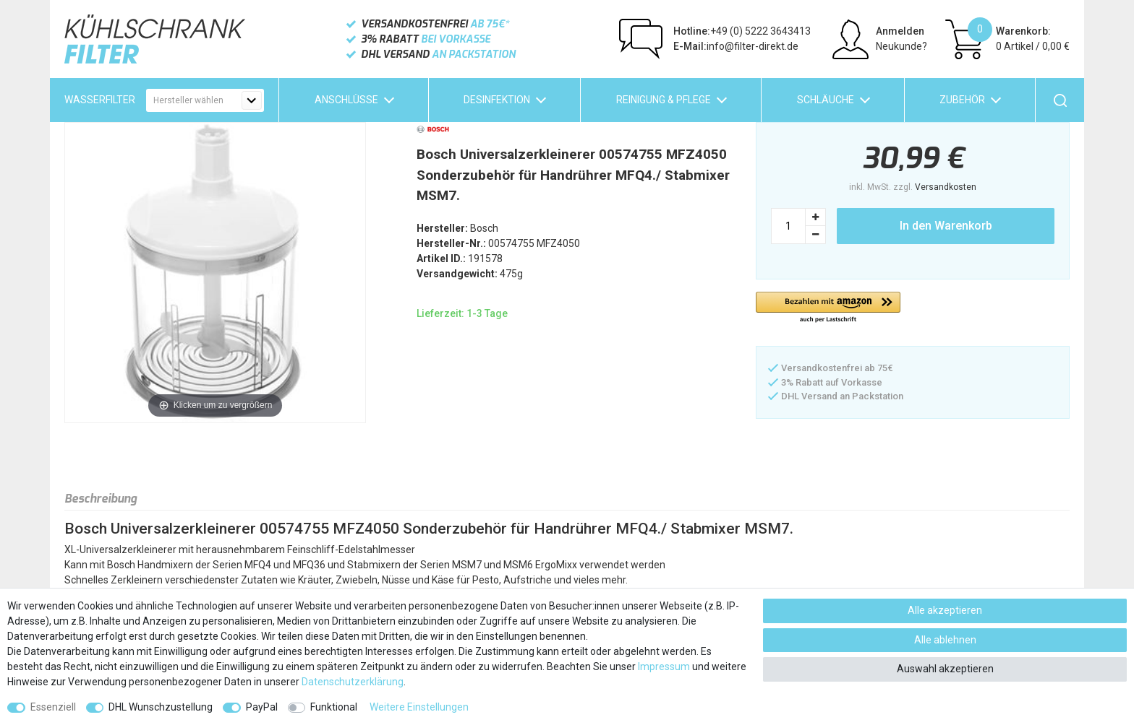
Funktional (333, 707)
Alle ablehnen (945, 640)
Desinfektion (497, 99)
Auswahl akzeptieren (945, 668)
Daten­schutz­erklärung (353, 681)
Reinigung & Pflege (663, 99)
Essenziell (53, 707)
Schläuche (825, 99)
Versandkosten (945, 187)
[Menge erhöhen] (816, 217)
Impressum (664, 666)
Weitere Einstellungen (419, 707)
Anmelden (900, 31)
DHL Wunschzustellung (160, 707)
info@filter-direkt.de (735, 46)
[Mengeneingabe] (788, 226)
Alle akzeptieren (945, 610)
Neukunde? (901, 46)
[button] (828, 308)
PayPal (262, 707)
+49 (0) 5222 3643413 (742, 31)
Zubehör (962, 99)
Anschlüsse (346, 99)
